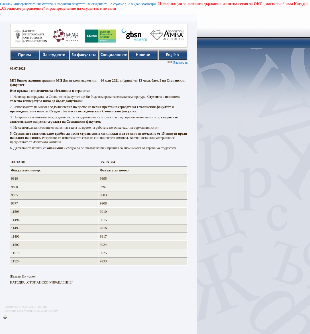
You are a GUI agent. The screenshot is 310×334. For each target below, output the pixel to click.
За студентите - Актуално (105, 4)
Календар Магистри (141, 4)
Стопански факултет (70, 4)
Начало (5, 4)
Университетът (24, 4)
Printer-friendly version (6, 317)
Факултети (45, 4)
